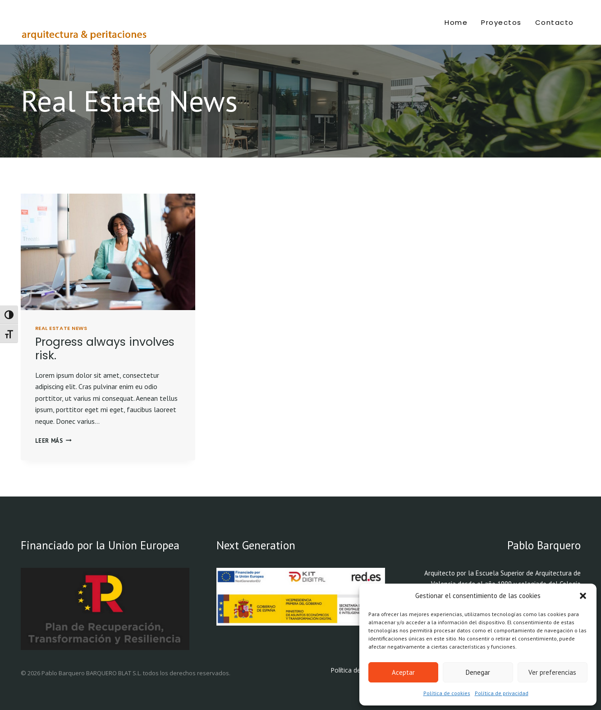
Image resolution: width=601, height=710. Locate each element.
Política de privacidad (501, 693)
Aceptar (403, 672)
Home (456, 22)
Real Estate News (61, 328)
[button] (582, 595)
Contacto (554, 22)
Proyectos (501, 22)
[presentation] (108, 252)
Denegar (478, 672)
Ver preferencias (552, 672)
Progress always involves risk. (104, 348)
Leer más (53, 441)
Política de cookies (446, 693)
